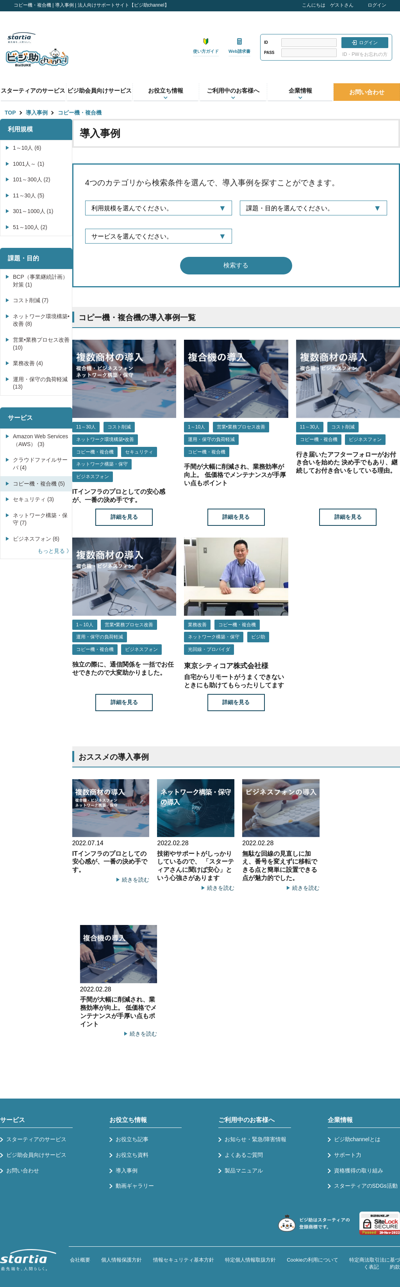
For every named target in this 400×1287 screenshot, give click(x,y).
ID (266, 42)
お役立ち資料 (132, 1155)
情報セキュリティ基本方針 (183, 1260)
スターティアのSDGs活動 (366, 1186)
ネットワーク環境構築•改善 (105, 439)
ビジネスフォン (92, 476)
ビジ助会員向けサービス (99, 90)
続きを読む (135, 880)
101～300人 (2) (31, 179)
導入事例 (37, 112)
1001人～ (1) (28, 164)
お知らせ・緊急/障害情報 (255, 1139)
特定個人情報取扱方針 (250, 1260)
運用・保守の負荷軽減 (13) (40, 383)
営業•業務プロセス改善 (241, 427)
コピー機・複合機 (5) (39, 483)
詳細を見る (124, 517)
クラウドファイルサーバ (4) (40, 464)
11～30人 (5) (28, 195)
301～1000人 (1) (33, 211)
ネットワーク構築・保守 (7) (40, 519)
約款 (395, 1267)
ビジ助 (258, 637)
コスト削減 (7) (30, 300)
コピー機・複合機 (80, 112)
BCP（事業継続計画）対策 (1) (40, 281)
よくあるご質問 (244, 1155)
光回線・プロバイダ (209, 649)
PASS (269, 52)
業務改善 (197, 624)
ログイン (377, 5)
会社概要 (80, 1260)
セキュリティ (139, 452)
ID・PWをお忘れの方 (364, 54)
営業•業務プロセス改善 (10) (41, 344)
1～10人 (196, 427)
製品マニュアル (244, 1170)
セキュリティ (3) (33, 499)
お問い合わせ (366, 92)
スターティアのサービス (33, 90)
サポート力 (347, 1155)
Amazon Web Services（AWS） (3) (40, 440)
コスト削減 (119, 427)
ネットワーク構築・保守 (102, 464)
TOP (10, 112)
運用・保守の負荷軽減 (211, 439)
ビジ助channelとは (357, 1139)
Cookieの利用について (312, 1260)
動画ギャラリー (135, 1186)
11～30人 (86, 427)
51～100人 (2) (30, 227)
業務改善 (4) (28, 363)
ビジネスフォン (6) (36, 539)
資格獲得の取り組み (358, 1170)
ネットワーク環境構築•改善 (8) (41, 320)
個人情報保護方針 (121, 1260)
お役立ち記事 (132, 1139)
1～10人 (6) (27, 148)
